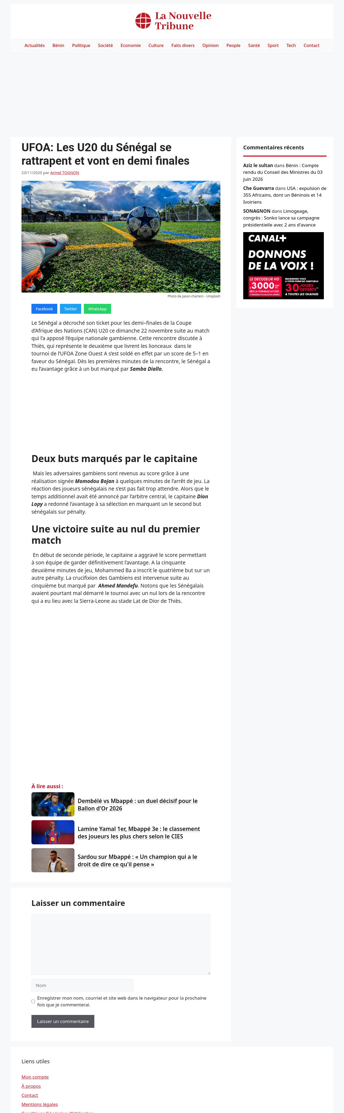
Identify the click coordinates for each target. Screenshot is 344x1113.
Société (105, 45)
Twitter (70, 308)
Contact (312, 45)
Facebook (44, 308)
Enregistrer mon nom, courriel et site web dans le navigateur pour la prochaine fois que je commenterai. (122, 1001)
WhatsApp (97, 308)
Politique (81, 45)
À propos (31, 1086)
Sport (273, 45)
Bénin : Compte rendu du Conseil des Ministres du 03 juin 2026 (282, 172)
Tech (291, 45)
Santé (254, 45)
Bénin (58, 45)
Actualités (34, 45)
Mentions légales (40, 1104)
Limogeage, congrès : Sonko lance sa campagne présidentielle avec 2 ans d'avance (281, 218)
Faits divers (183, 45)
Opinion (210, 45)
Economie (131, 45)
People (234, 45)
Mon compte (35, 1077)
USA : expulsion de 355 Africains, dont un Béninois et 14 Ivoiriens (285, 195)
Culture (156, 45)
